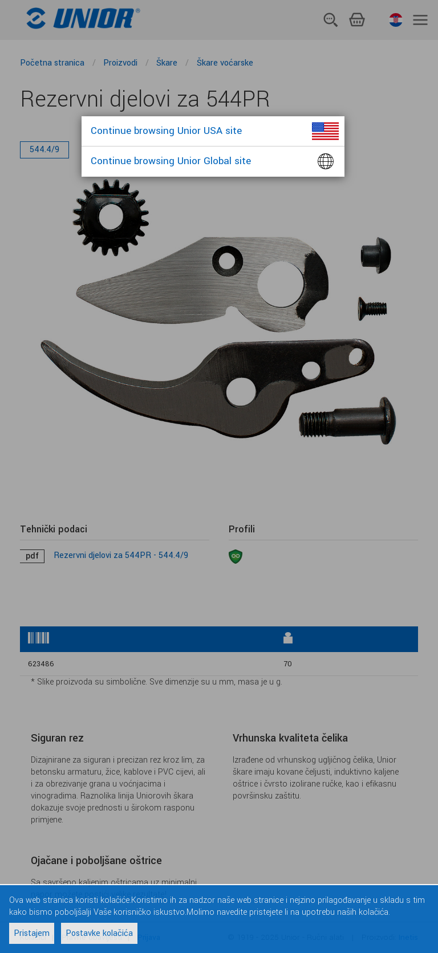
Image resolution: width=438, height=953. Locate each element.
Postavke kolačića (99, 933)
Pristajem (32, 933)
